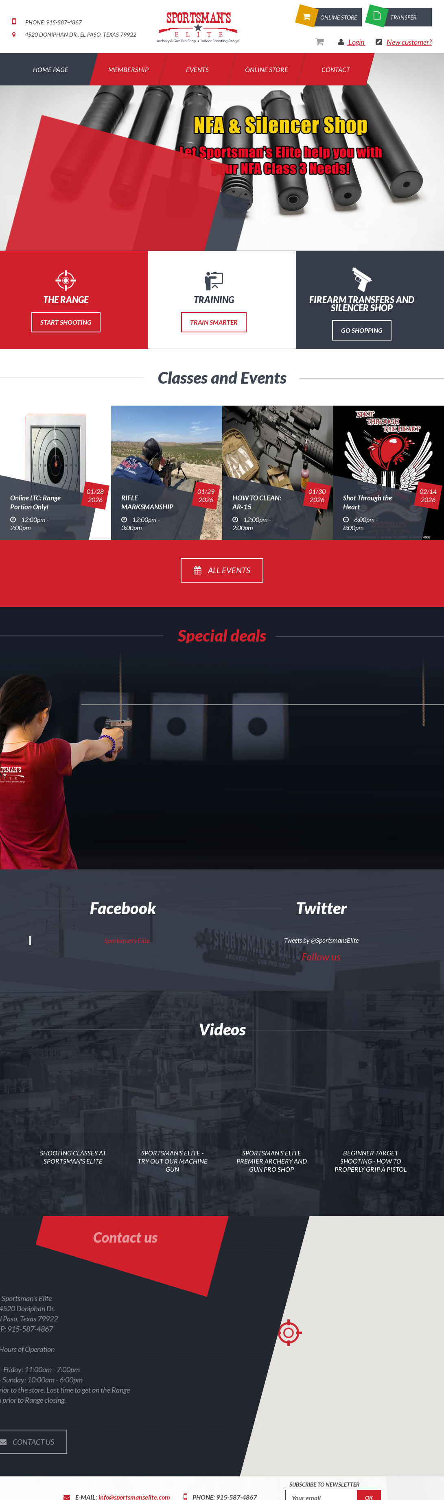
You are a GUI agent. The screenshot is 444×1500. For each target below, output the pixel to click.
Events (197, 69)
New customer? (409, 41)
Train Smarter (214, 322)
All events (222, 570)
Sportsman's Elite (126, 940)
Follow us (321, 956)
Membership (128, 69)
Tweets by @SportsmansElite (321, 940)
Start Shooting (66, 322)
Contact (336, 69)
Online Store (266, 69)
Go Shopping (362, 330)
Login (356, 41)
